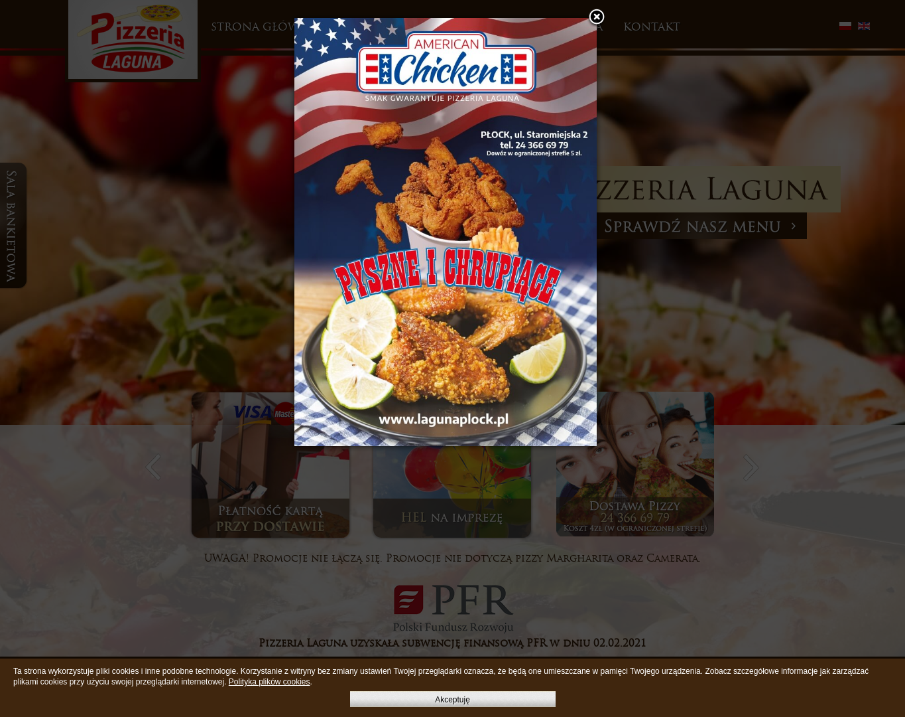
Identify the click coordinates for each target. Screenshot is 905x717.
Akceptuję (452, 699)
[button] (597, 18)
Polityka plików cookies (269, 681)
